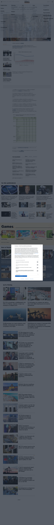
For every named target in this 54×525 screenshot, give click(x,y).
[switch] (37, 262)
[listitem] (27, 260)
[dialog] (27, 262)
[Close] (41, 246)
